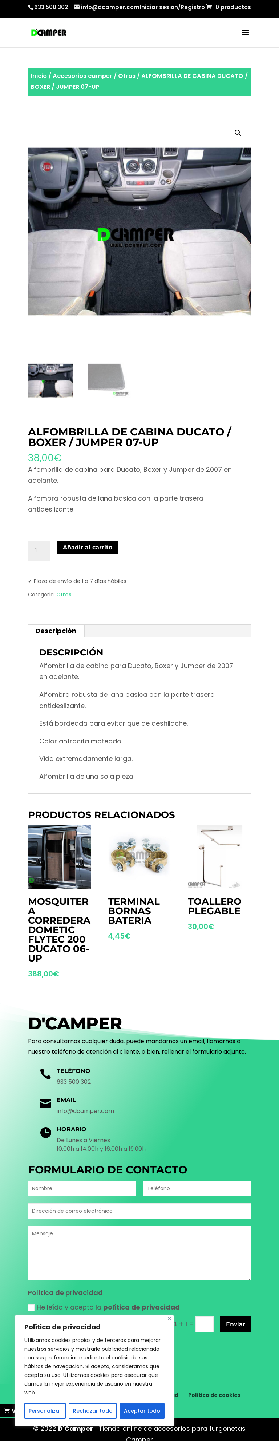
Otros (127, 76)
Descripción (56, 630)
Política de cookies (214, 1385)
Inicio (39, 76)
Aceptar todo (142, 1410)
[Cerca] (169, 1318)
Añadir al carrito (87, 547)
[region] (94, 1370)
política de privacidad (141, 1307)
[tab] (56, 631)
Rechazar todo (93, 1410)
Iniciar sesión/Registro (172, 7)
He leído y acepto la (104, 1307)
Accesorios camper (82, 76)
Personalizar (45, 1410)
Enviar (235, 1324)
